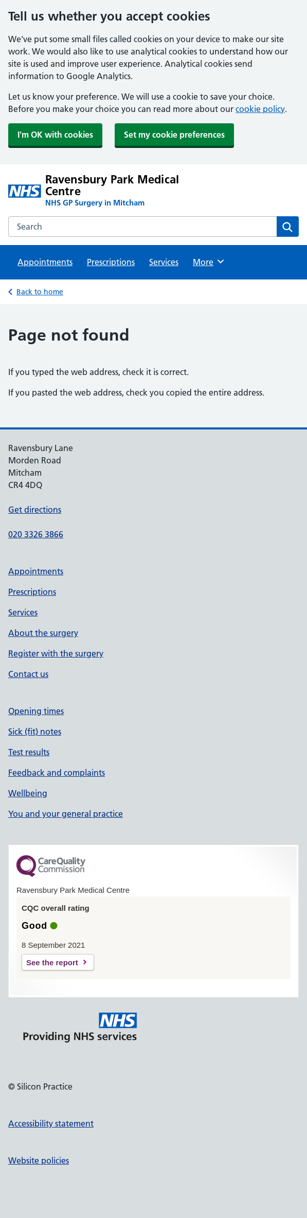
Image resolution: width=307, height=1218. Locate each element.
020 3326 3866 (35, 534)
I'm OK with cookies (55, 134)
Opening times (36, 711)
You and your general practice (65, 814)
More (209, 261)
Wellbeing (27, 793)
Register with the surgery (55, 653)
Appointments (45, 262)
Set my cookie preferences (174, 134)
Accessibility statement (51, 1123)
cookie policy (260, 109)
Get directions (34, 509)
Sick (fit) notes (34, 731)
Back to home (39, 291)
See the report (52, 962)
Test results (28, 752)
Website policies (38, 1160)
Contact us (28, 674)
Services (163, 262)
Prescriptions (111, 262)
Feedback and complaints (56, 772)
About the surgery (43, 633)
